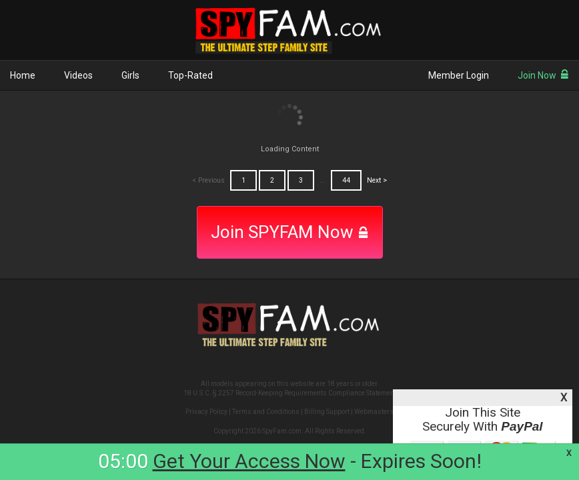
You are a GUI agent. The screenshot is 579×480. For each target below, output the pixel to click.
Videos (78, 75)
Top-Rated (190, 75)
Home (22, 75)
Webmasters (374, 411)
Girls (130, 75)
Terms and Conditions (266, 411)
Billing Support (327, 411)
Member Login (458, 75)
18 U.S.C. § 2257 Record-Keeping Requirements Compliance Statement (289, 393)
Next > (377, 180)
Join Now (543, 75)
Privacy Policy (206, 411)
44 (346, 180)
